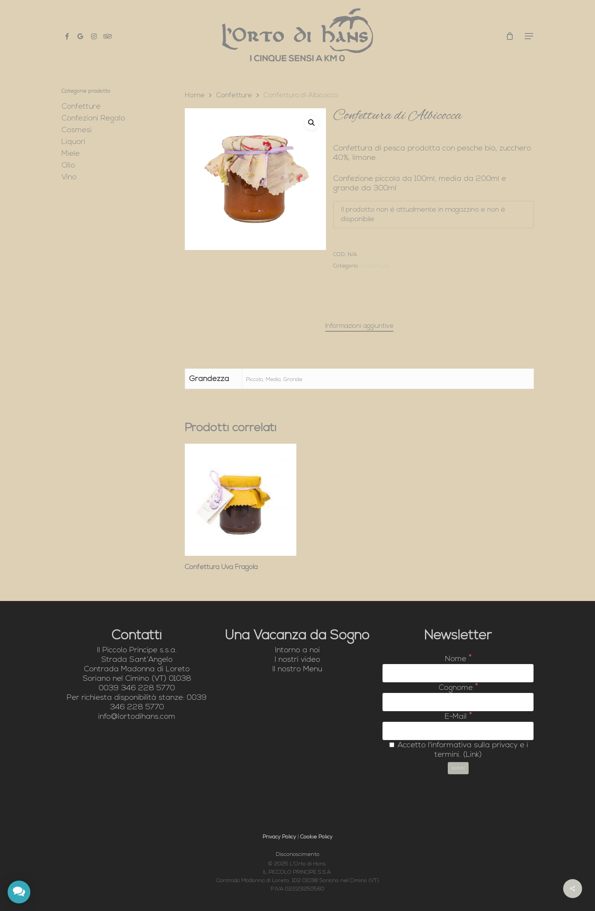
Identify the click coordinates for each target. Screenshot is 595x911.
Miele (70, 154)
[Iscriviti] (458, 768)
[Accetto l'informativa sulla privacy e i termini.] (391, 744)
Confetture (81, 107)
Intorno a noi (297, 650)
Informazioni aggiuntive (359, 326)
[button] (529, 36)
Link (472, 755)
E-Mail (458, 717)
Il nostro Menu (297, 669)
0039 (137, 688)
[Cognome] (458, 702)
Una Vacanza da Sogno (297, 636)
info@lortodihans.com (136, 717)
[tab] (359, 326)
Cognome (458, 688)
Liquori (73, 142)
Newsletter (458, 636)
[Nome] (458, 673)
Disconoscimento (298, 854)
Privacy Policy (279, 837)
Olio (68, 165)
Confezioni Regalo (93, 118)
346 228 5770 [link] (148, 688)
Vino (69, 177)
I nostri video (297, 660)
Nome (458, 659)
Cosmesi (76, 130)
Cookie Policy (316, 837)
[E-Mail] (458, 731)
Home (195, 95)
